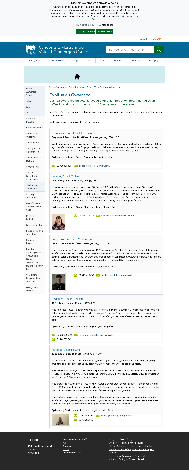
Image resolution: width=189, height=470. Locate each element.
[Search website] (130, 49)
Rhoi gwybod (36, 60)
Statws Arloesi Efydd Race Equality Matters (131, 446)
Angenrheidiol (85, 24)
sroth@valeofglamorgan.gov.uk (116, 275)
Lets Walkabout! (34, 127)
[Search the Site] (159, 49)
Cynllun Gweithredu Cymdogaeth (32, 176)
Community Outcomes (32, 135)
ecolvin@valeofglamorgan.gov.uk (96, 335)
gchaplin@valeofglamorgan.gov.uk (118, 215)
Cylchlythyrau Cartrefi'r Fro (33, 150)
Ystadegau (106, 24)
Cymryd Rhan (33, 166)
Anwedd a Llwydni (31, 120)
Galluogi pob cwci (86, 31)
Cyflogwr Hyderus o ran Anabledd (126, 442)
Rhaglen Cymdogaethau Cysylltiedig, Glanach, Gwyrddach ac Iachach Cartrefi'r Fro (34, 259)
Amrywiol (68, 446)
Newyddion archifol (32, 289)
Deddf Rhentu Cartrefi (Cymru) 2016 (34, 207)
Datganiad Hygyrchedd (40, 446)
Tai (26, 112)
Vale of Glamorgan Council (30, 92)
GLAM (66, 449)
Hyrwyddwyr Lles (72, 452)
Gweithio (117, 60)
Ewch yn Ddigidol (30, 217)
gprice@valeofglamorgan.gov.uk (95, 165)
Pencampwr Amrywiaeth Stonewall (127, 456)
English (156, 38)
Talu (89, 60)
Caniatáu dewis (104, 31)
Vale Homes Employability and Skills (33, 278)
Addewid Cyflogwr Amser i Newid (126, 459)
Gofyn (75, 60)
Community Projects (32, 242)
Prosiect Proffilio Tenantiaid (34, 232)
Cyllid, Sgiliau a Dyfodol (33, 159)
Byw (102, 60)
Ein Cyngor (154, 60)
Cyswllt (143, 39)
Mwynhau (136, 60)
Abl (64, 442)
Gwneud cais (57, 60)
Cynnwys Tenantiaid (31, 196)
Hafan (28, 101)
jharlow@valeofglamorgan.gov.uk (117, 415)
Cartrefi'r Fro (32, 142)
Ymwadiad (33, 452)
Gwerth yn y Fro (34, 225)
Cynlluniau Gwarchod (32, 187)
